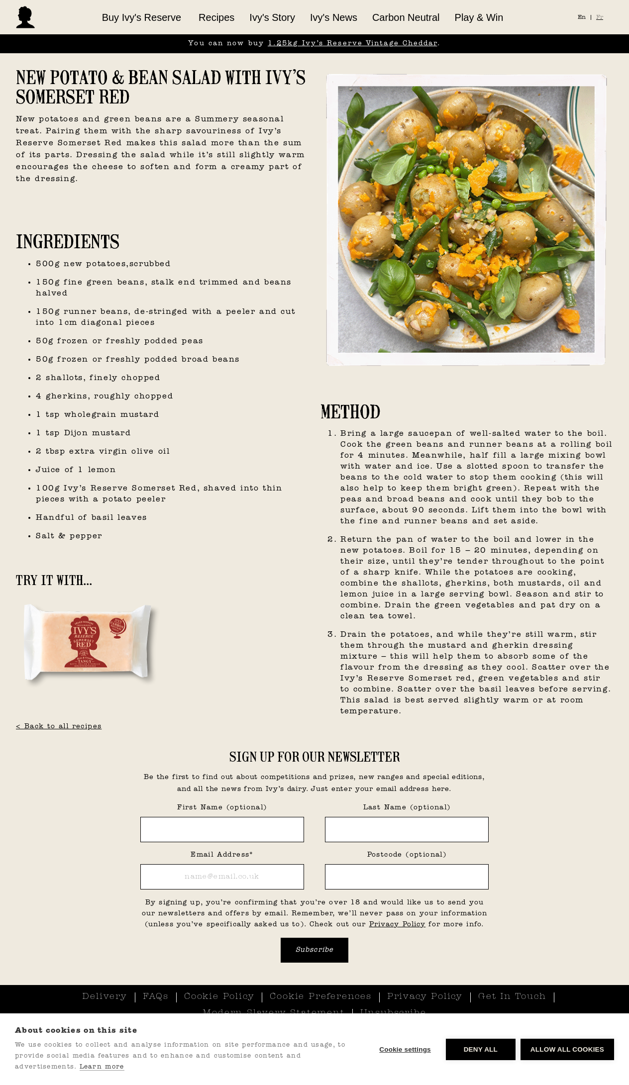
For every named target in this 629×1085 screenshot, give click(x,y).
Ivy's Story (272, 17)
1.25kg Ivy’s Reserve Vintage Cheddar (352, 43)
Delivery (104, 996)
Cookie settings (405, 1049)
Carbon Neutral (406, 17)
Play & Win (479, 17)
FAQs (156, 996)
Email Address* (222, 855)
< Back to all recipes (59, 726)
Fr (599, 17)
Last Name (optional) (407, 807)
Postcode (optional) (407, 855)
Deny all (481, 1049)
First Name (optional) (222, 807)
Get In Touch (512, 996)
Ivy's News (333, 17)
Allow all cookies (567, 1049)
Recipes (216, 17)
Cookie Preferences (320, 996)
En (582, 17)
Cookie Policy (219, 996)
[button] (141, 17)
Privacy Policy (397, 924)
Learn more (102, 1067)
